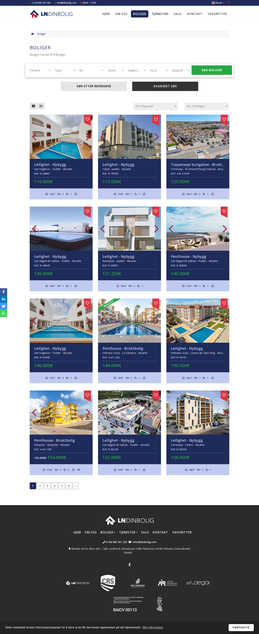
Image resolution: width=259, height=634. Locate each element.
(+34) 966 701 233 (40, 2)
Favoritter (217, 14)
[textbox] (38, 70)
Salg (177, 14)
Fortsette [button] (241, 627)
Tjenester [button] (160, 14)
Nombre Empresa (51, 13)
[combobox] (38, 70)
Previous (34, 137)
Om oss (121, 14)
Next (88, 137)
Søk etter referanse (94, 86)
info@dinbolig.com (66, 2)
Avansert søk (165, 86)
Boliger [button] (139, 14)
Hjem (106, 14)
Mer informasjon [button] (152, 627)
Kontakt (194, 14)
